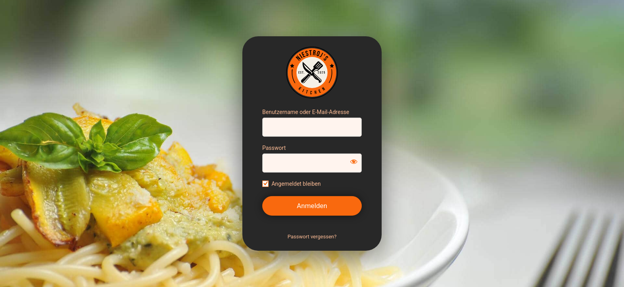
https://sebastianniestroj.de (312, 72)
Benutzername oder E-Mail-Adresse (305, 112)
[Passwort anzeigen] (354, 161)
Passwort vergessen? (311, 237)
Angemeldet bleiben (296, 184)
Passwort (274, 148)
